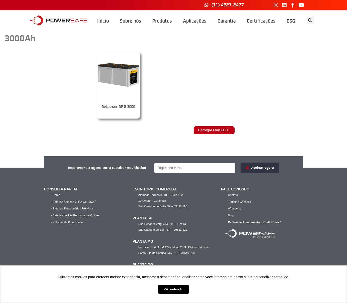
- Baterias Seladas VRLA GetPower (73, 201)
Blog (231, 215)
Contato (233, 195)
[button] (310, 20)
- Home (55, 195)
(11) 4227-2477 (254, 222)
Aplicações (194, 21)
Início (103, 21)
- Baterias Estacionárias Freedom (72, 208)
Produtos (162, 21)
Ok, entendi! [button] (173, 289)
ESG (291, 21)
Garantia (227, 21)
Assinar (260, 168)
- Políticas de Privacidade (67, 222)
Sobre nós (130, 21)
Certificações (261, 21)
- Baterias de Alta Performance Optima (75, 215)
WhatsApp (234, 208)
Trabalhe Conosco (239, 201)
